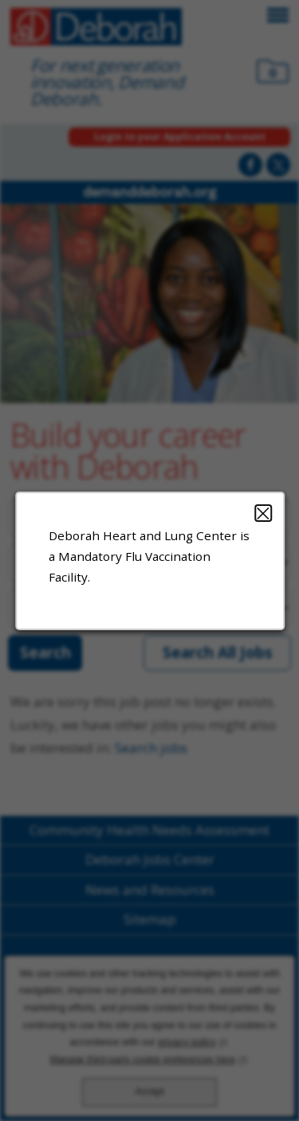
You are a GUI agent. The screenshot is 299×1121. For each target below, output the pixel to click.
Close (262, 512)
